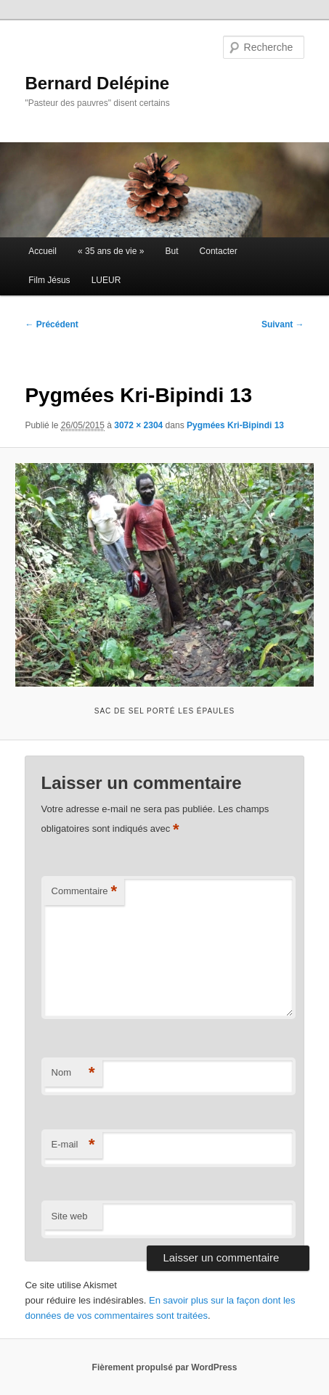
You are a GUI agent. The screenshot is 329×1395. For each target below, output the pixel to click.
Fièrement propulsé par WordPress (164, 1367)
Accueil (42, 251)
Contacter (218, 251)
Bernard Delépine (97, 83)
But (172, 251)
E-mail (73, 1144)
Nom (73, 1073)
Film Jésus (49, 280)
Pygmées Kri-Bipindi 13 (235, 425)
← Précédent (51, 324)
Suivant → (282, 324)
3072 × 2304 (138, 425)
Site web (70, 1216)
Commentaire (85, 891)
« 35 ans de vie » (111, 251)
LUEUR (106, 280)
